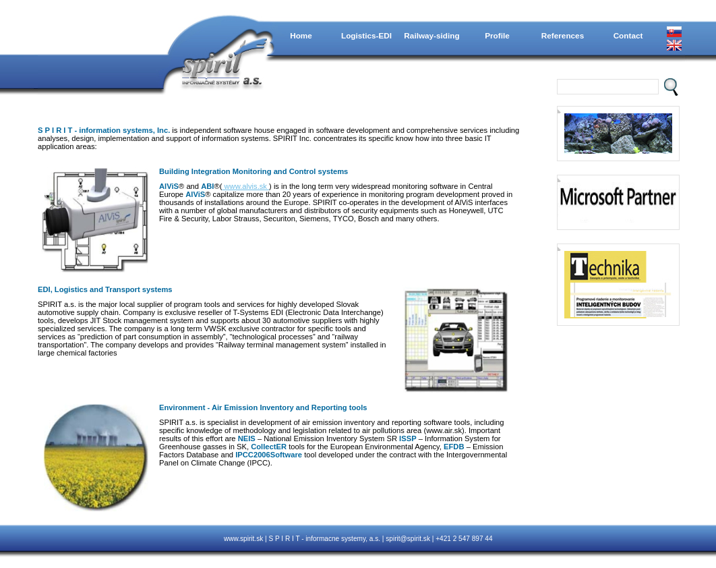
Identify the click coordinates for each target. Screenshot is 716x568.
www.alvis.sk (245, 186)
